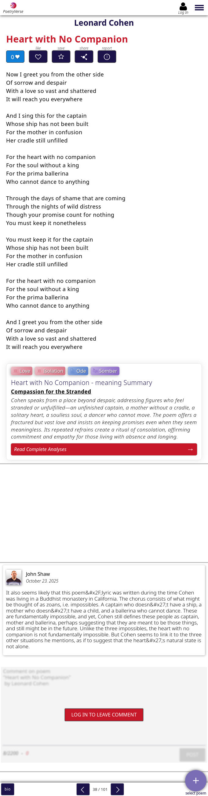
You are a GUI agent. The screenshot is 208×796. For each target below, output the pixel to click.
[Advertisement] (104, 513)
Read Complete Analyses (40, 449)
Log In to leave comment (104, 714)
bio (8, 789)
